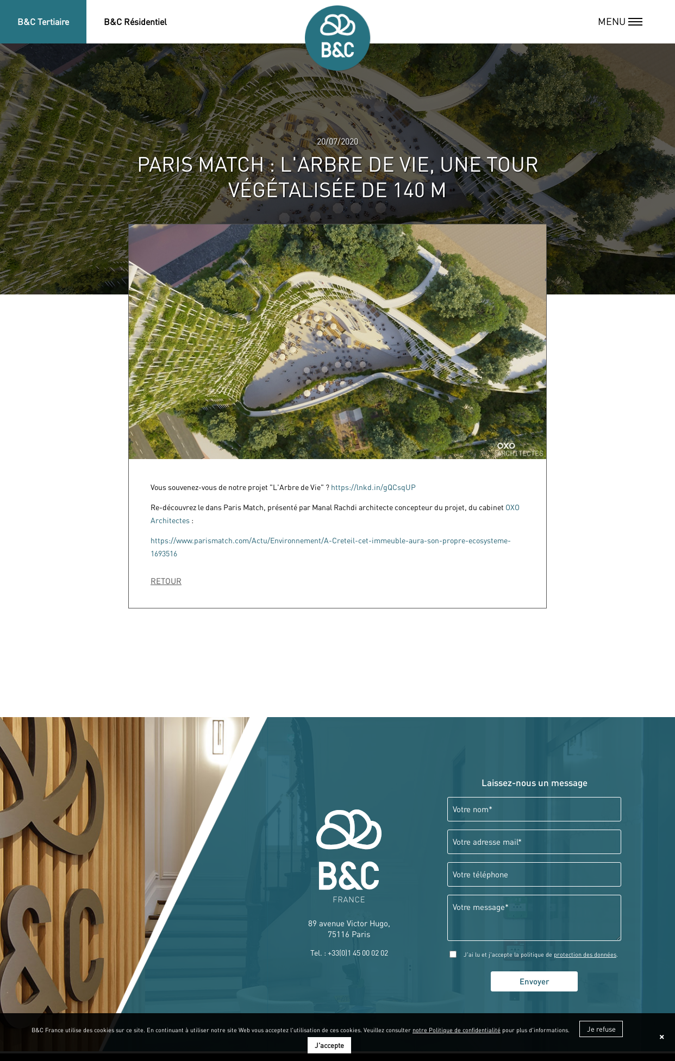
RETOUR (166, 581)
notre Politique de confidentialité (456, 1030)
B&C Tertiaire (43, 21)
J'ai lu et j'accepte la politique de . (541, 954)
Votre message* (481, 907)
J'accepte (329, 1045)
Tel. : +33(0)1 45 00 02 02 (349, 953)
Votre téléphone (480, 874)
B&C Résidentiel (135, 21)
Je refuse (601, 1029)
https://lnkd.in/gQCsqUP (373, 487)
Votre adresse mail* (487, 842)
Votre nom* (472, 809)
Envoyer (534, 981)
